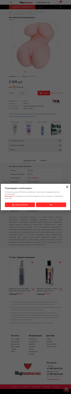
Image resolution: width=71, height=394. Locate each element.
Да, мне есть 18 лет (20, 205)
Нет (51, 205)
